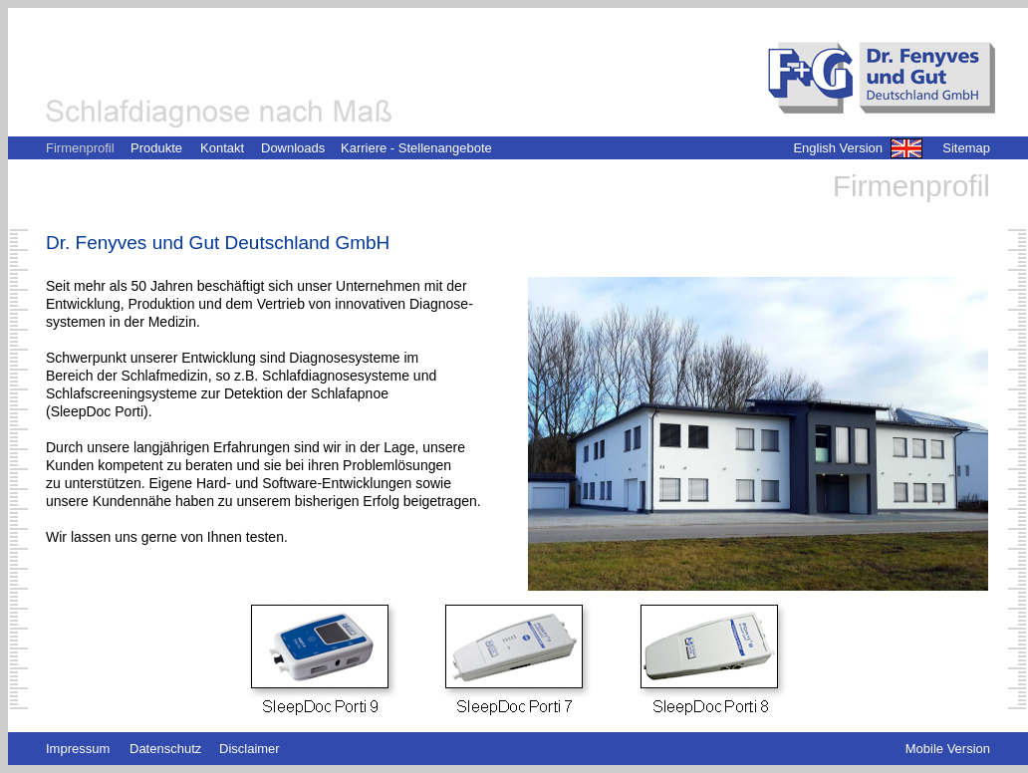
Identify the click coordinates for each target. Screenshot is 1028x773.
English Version (838, 147)
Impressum (78, 748)
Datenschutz (165, 748)
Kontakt (222, 147)
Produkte (156, 147)
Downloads (293, 147)
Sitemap (966, 147)
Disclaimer (249, 748)
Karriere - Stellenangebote (416, 147)
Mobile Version (947, 748)
